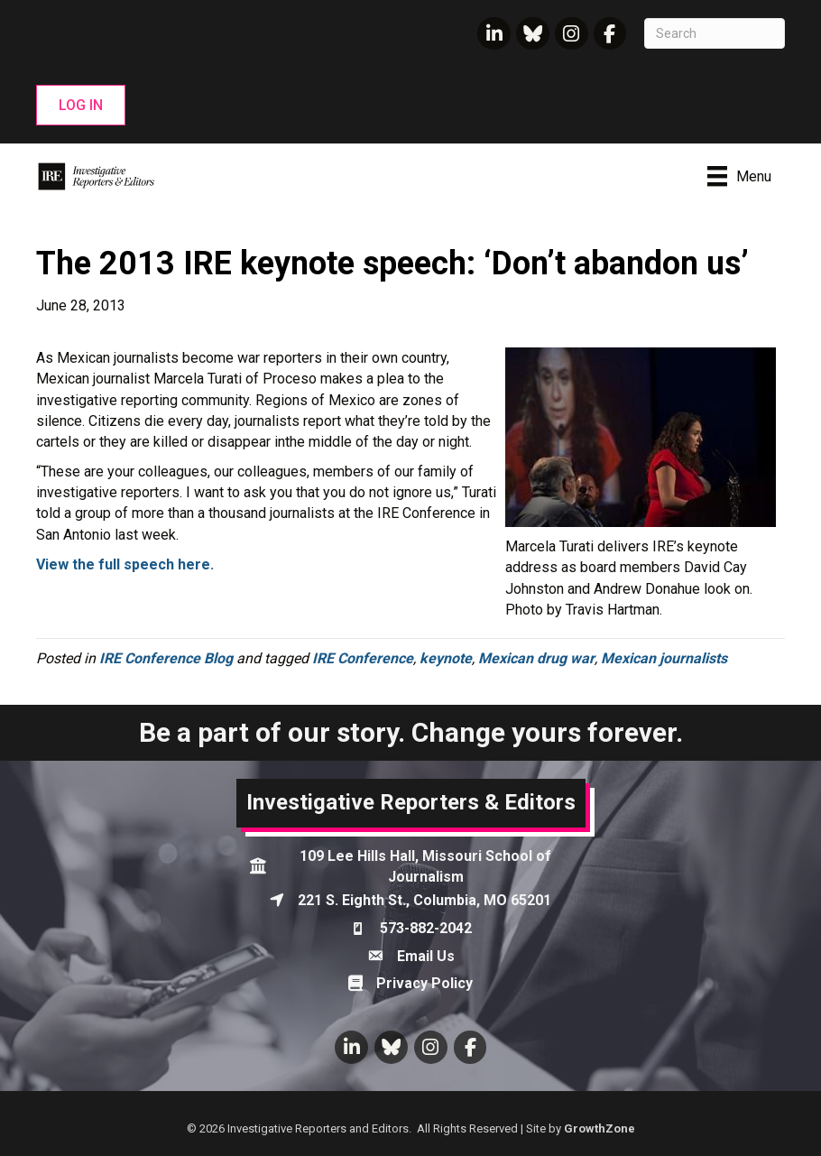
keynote (446, 658)
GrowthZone (599, 1128)
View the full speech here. (126, 564)
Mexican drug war (536, 658)
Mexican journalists (664, 658)
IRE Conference (362, 658)
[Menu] (739, 176)
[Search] (714, 33)
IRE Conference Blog (166, 658)
